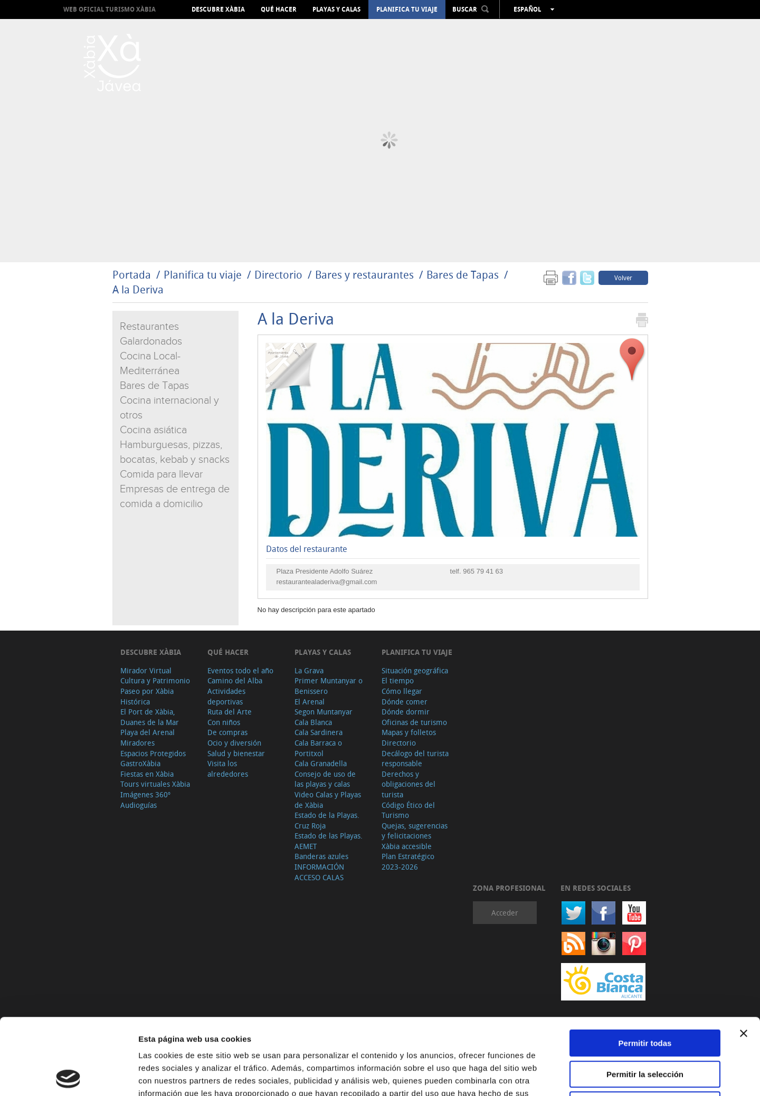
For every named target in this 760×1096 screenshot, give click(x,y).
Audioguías (138, 805)
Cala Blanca (313, 722)
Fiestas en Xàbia (147, 774)
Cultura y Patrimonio (155, 680)
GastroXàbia (140, 763)
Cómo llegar (402, 691)
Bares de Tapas (462, 275)
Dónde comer (405, 702)
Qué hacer (279, 9)
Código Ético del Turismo (408, 810)
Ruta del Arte (229, 712)
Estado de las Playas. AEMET (328, 841)
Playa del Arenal (147, 732)
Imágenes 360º (145, 794)
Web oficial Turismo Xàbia (109, 9)
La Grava (309, 670)
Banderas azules (321, 856)
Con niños (223, 722)
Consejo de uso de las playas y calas (325, 779)
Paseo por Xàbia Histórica (147, 696)
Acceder (504, 913)
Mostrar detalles (571, 1075)
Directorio (279, 275)
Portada (131, 275)
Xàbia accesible (407, 846)
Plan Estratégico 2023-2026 (408, 861)
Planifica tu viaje (407, 9)
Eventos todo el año (240, 670)
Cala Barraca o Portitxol (318, 748)
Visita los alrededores (227, 768)
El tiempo (398, 680)
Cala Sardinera (318, 732)
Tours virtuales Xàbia (155, 784)
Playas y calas (336, 9)
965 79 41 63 (483, 571)
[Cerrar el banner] (743, 957)
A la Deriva (138, 289)
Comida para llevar (161, 474)
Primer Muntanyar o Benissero (328, 685)
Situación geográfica (415, 670)
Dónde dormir (406, 712)
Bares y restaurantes (364, 275)
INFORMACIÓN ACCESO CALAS (319, 872)
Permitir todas (645, 966)
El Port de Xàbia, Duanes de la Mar (149, 717)
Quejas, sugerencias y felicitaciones (415, 831)
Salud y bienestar (236, 753)
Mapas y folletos (409, 732)
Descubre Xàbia (218, 9)
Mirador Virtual (146, 670)
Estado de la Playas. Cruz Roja (326, 820)
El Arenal (309, 702)
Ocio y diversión (234, 743)
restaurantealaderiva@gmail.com (327, 582)
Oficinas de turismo (414, 722)
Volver (623, 277)
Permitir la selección (644, 998)
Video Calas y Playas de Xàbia (327, 799)
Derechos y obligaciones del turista (408, 784)
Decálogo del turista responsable (415, 758)
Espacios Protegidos (153, 753)
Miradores (137, 743)
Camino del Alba (234, 680)
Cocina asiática (153, 430)
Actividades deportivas (226, 696)
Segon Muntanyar (323, 712)
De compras (227, 732)
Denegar (645, 1028)
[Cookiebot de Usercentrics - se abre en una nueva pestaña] (68, 1075)
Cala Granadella (320, 763)
